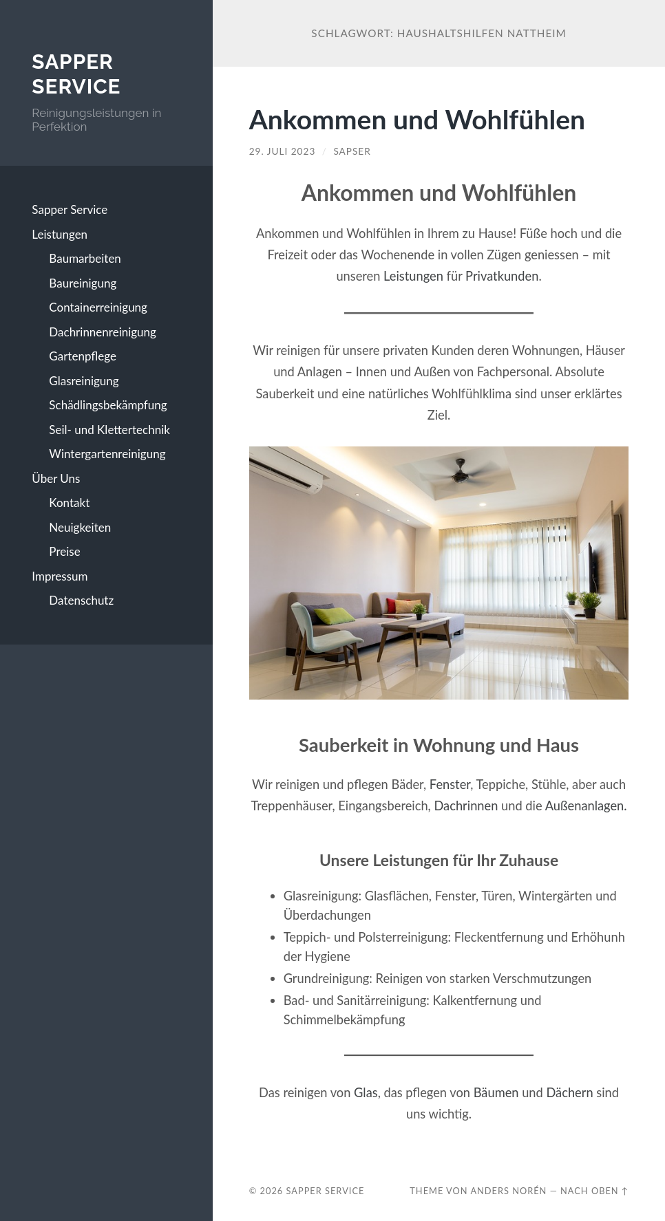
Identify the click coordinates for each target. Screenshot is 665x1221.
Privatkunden (501, 275)
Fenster (450, 784)
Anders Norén (508, 1190)
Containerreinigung (98, 307)
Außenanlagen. (586, 805)
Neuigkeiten (80, 527)
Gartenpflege (82, 356)
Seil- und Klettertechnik (109, 429)
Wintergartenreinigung (107, 453)
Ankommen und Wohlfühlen (417, 118)
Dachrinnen (466, 805)
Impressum (59, 576)
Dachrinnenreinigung (102, 332)
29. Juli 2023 (282, 151)
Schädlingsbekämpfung (108, 405)
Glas (366, 1092)
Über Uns (56, 478)
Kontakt (69, 502)
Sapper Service (76, 74)
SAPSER (351, 151)
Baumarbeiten (85, 258)
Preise (64, 551)
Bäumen (496, 1092)
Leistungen (59, 234)
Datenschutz (81, 600)
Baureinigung (82, 283)
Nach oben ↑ (594, 1190)
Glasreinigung (83, 381)
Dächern (569, 1092)
